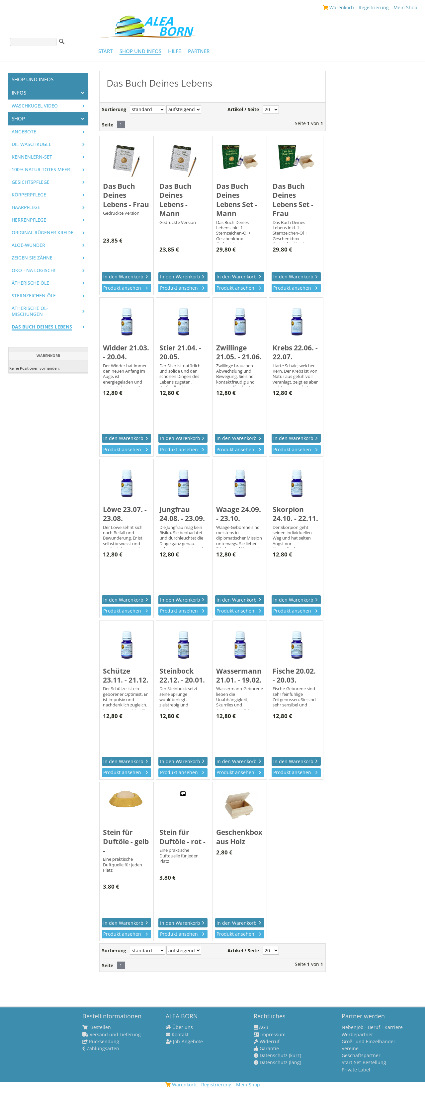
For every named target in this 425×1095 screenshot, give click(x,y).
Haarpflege (26, 207)
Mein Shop (405, 7)
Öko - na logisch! (33, 270)
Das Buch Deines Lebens (42, 327)
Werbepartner (357, 1035)
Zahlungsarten (100, 1049)
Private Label (356, 1070)
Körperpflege (29, 195)
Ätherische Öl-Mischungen (30, 311)
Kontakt (177, 1035)
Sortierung (114, 109)
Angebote (24, 132)
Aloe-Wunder (28, 245)
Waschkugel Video (35, 106)
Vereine (350, 1049)
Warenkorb (338, 7)
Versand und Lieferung (111, 1035)
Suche (61, 41)
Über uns (179, 1027)
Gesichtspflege (30, 182)
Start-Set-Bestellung (364, 1062)
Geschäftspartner (361, 1055)
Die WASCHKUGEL (31, 144)
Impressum (270, 1035)
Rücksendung (100, 1042)
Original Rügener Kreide (42, 233)
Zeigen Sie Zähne (32, 258)
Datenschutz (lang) (277, 1062)
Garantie (266, 1049)
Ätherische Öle (30, 283)
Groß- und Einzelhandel (368, 1042)
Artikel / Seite (243, 109)
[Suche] (33, 42)
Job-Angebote (184, 1042)
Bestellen (96, 1027)
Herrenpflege (29, 220)
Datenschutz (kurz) (277, 1055)
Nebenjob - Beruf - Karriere (372, 1027)
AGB (261, 1027)
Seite (107, 125)
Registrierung (374, 7)
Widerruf (267, 1042)
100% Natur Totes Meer (41, 170)
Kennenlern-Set (32, 157)
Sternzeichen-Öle (34, 296)
